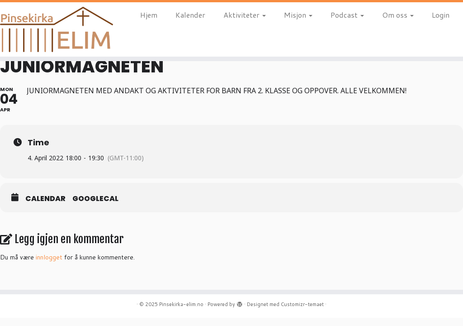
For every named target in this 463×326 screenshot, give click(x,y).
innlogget (49, 257)
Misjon (298, 15)
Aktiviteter (244, 15)
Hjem (148, 15)
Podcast (347, 15)
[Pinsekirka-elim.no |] (54, 29)
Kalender (190, 15)
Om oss (398, 15)
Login (440, 15)
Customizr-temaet (302, 304)
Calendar (45, 198)
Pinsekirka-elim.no (181, 304)
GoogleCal (95, 198)
